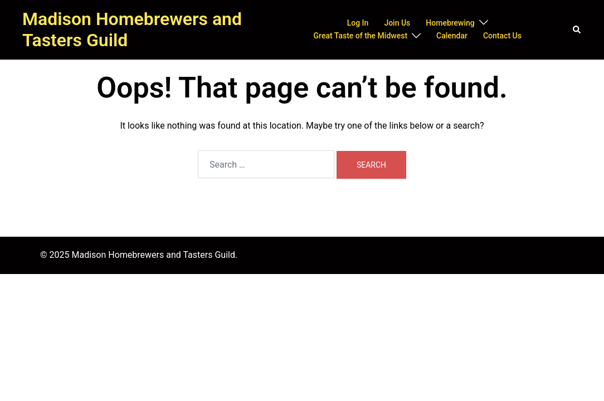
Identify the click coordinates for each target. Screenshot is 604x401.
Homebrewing (450, 22)
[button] (577, 29)
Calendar (451, 35)
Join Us (397, 22)
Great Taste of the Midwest (360, 35)
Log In (358, 22)
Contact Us (502, 35)
